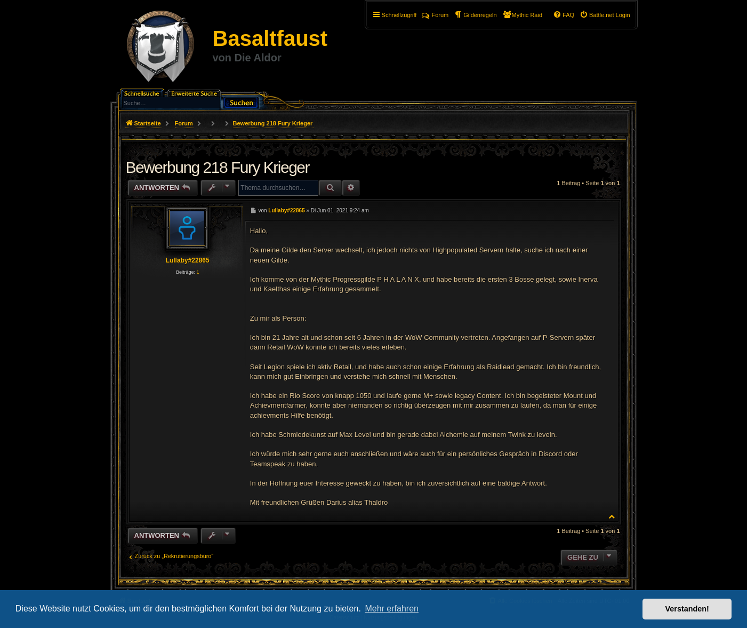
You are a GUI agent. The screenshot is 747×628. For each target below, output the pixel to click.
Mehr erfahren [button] (392, 608)
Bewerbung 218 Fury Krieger (273, 123)
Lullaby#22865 (188, 260)
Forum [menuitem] (435, 15)
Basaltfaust (270, 38)
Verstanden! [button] (687, 609)
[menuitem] (605, 15)
